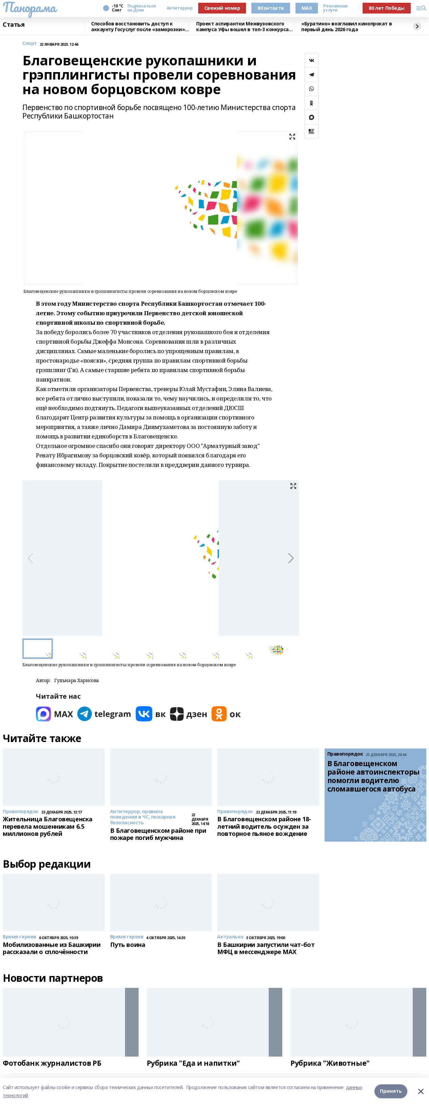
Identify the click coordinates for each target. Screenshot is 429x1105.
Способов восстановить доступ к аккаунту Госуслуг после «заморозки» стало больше (138, 26)
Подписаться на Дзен (141, 8)
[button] (290, 558)
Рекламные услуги (335, 8)
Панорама (29, 7)
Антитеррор (180, 8)
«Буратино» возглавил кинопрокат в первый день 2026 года (346, 26)
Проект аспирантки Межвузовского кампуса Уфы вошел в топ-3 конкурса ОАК (242, 26)
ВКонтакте (271, 8)
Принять (391, 1091)
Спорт (29, 43)
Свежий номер (222, 8)
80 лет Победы (387, 8)
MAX (307, 8)
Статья (13, 24)
